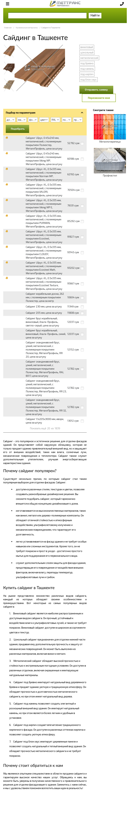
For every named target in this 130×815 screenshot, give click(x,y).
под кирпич (86, 74)
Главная (8, 27)
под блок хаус (88, 79)
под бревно (87, 63)
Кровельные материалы (27, 27)
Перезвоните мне (99, 97)
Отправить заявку (96, 89)
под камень (87, 68)
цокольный (86, 52)
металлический (89, 57)
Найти (95, 15)
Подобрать (18, 128)
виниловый (86, 46)
